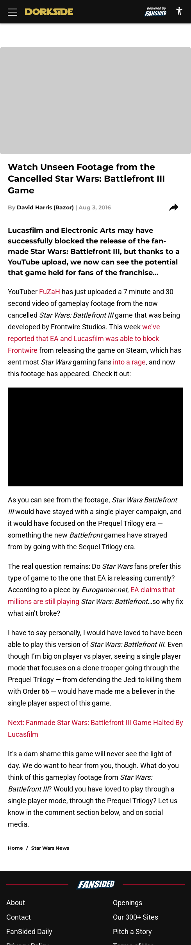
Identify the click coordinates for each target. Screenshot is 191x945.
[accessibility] (179, 11)
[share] (176, 207)
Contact (18, 917)
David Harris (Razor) (45, 207)
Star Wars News (50, 848)
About (15, 903)
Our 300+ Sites (135, 917)
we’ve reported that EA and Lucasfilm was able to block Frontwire (84, 338)
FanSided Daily (29, 931)
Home (15, 848)
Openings (127, 903)
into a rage (128, 362)
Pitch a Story (132, 931)
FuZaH (49, 292)
